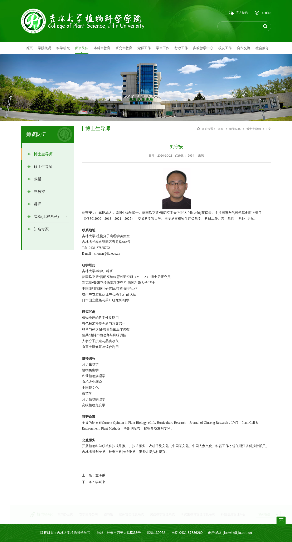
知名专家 (38, 229)
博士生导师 (40, 154)
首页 (221, 129)
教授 (34, 179)
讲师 (34, 204)
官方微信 (238, 13)
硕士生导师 (40, 166)
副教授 (36, 191)
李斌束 (100, 482)
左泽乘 (100, 475)
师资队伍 (235, 129)
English (263, 13)
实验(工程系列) (43, 216)
